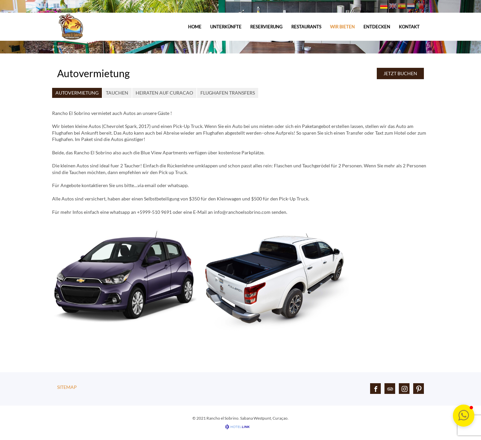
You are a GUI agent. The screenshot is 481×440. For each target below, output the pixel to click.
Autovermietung (77, 93)
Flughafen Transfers (227, 93)
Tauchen (117, 93)
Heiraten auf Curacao (164, 93)
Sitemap (67, 387)
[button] (463, 416)
